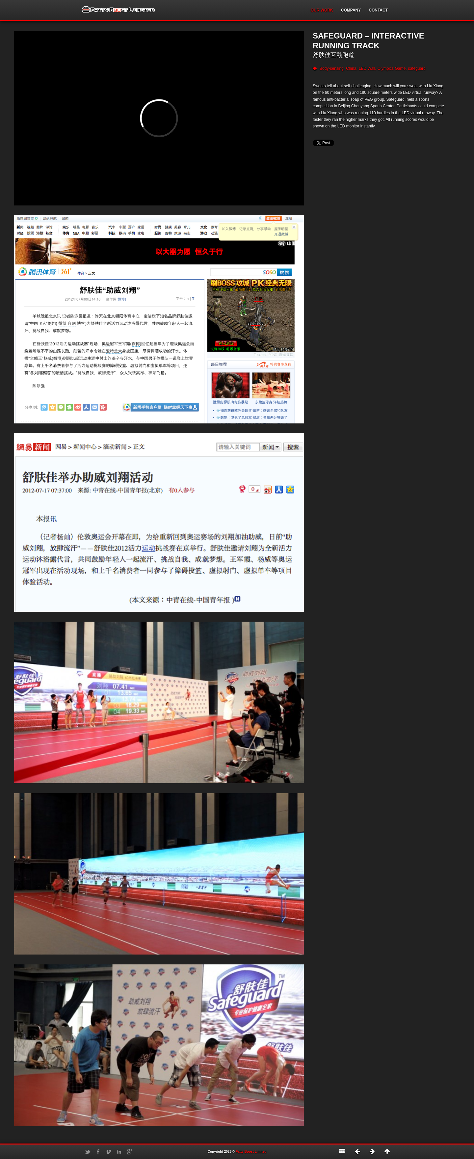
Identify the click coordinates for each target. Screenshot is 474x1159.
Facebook (98, 1152)
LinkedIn (119, 1152)
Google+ (129, 1152)
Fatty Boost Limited (251, 1151)
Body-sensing (332, 68)
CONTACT (378, 10)
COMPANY (351, 10)
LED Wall (367, 68)
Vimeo (108, 1152)
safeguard (416, 68)
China (351, 68)
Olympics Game (392, 68)
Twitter (87, 1152)
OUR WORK (322, 10)
